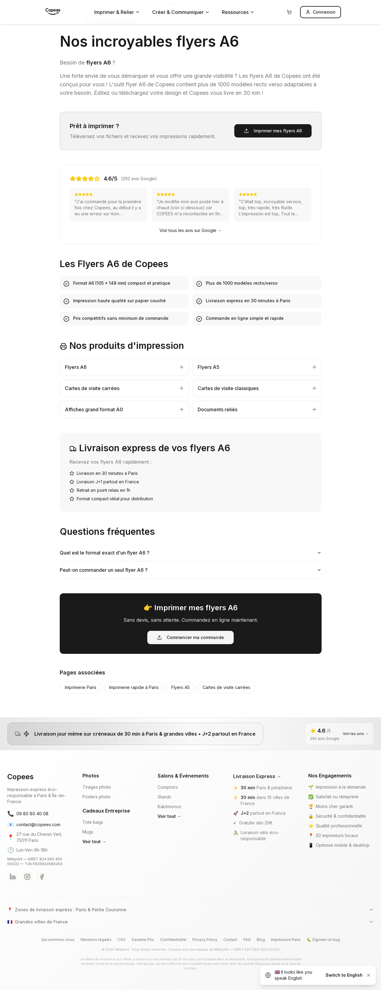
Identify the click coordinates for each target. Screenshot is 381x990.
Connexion (321, 12)
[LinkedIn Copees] (12, 883)
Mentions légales (96, 939)
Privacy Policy (204, 939)
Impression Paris (286, 939)
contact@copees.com (33, 831)
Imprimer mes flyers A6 (273, 130)
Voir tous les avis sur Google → (190, 230)
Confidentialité (173, 939)
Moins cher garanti (334, 812)
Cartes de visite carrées (226, 687)
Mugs (87, 840)
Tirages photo (96, 796)
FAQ (247, 939)
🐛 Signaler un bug (323, 939)
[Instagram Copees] (27, 883)
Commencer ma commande (190, 637)
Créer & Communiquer (181, 12)
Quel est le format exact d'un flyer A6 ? (191, 553)
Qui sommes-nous (58, 939)
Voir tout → (94, 850)
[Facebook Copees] (41, 883)
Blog (261, 939)
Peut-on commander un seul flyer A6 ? (191, 570)
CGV (121, 939)
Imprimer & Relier (117, 12)
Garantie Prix (143, 939)
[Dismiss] (368, 975)
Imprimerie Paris (80, 687)
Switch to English (344, 975)
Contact (230, 939)
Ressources (238, 12)
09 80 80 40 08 (27, 820)
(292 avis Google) (139, 178)
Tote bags (92, 831)
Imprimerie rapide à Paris (134, 687)
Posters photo (96, 805)
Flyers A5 (180, 687)
